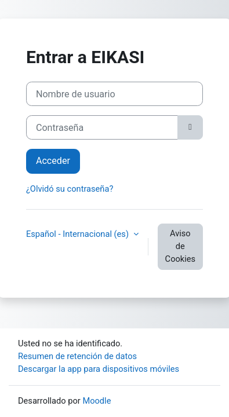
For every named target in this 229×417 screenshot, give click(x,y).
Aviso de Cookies (180, 246)
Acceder (53, 160)
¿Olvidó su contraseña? (69, 189)
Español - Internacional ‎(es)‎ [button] (78, 234)
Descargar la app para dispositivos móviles (98, 369)
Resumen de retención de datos (77, 356)
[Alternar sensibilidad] (190, 127)
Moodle (96, 401)
